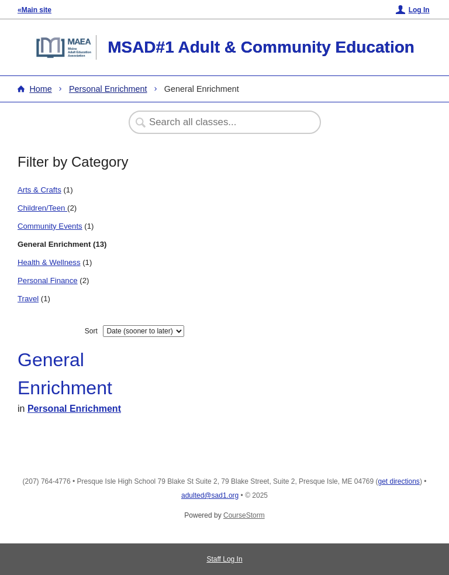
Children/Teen (42, 208)
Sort (91, 331)
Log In (419, 10)
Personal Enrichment (108, 89)
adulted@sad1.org (210, 495)
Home (40, 89)
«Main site (34, 10)
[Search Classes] (219, 122)
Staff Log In (224, 559)
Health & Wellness (49, 262)
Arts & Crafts (39, 189)
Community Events (50, 226)
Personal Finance (48, 280)
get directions (399, 481)
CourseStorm (244, 515)
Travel (28, 298)
